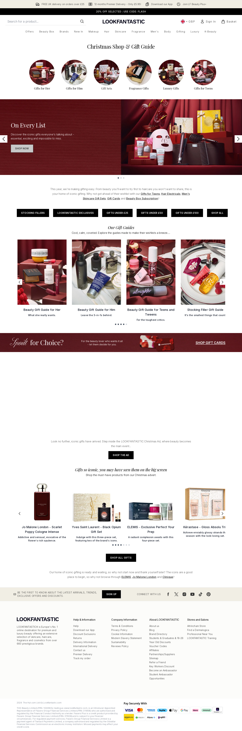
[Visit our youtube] (192, 594)
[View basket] (229, 22)
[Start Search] (82, 21)
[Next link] (222, 282)
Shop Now (22, 148)
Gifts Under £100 (187, 212)
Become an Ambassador (163, 670)
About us (154, 626)
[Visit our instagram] (184, 594)
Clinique (168, 577)
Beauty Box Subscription (142, 198)
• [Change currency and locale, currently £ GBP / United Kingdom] (188, 22)
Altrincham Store (196, 626)
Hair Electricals (170, 193)
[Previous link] (19, 282)
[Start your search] (45, 21)
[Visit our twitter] (176, 594)
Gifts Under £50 (152, 212)
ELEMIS (126, 577)
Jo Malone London (144, 577)
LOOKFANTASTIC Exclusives (75, 212)
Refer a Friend (157, 662)
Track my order (82, 658)
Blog (151, 630)
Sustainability (118, 642)
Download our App (84, 630)
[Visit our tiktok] (200, 594)
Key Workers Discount (161, 666)
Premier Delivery (82, 654)
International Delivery (85, 646)
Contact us (79, 650)
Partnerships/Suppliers (162, 654)
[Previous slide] (3, 139)
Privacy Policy (119, 630)
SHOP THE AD (121, 455)
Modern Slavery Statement (126, 638)
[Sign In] (208, 21)
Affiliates (154, 650)
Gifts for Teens (150, 193)
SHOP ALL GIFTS (121, 557)
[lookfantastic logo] (124, 21)
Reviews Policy (120, 646)
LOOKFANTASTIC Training (201, 638)
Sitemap (153, 658)
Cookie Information (122, 634)
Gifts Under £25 (117, 212)
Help (76, 626)
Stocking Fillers (33, 212)
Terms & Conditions (122, 626)
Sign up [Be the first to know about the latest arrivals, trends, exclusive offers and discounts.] (111, 594)
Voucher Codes (158, 646)
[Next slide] (238, 139)
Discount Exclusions (84, 634)
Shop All (217, 212)
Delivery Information (84, 642)
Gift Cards (113, 198)
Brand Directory (158, 634)
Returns (77, 638)
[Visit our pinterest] (209, 594)
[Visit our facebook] (168, 594)
